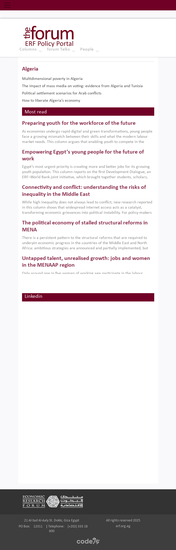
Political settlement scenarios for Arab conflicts (61, 93)
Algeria (30, 69)
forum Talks (58, 49)
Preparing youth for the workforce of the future (79, 123)
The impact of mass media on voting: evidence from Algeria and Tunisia (82, 86)
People (87, 49)
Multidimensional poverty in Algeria (52, 79)
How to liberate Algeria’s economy (51, 101)
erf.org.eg (123, 526)
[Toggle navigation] (7, 5)
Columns (28, 49)
